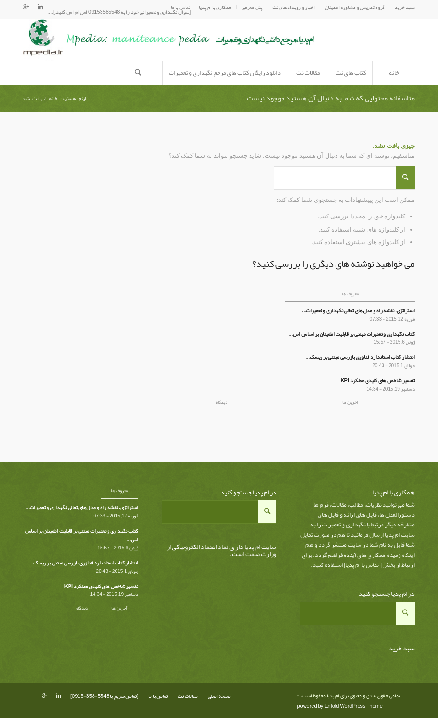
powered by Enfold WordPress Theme (339, 706)
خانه (53, 98)
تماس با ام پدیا (362, 565)
